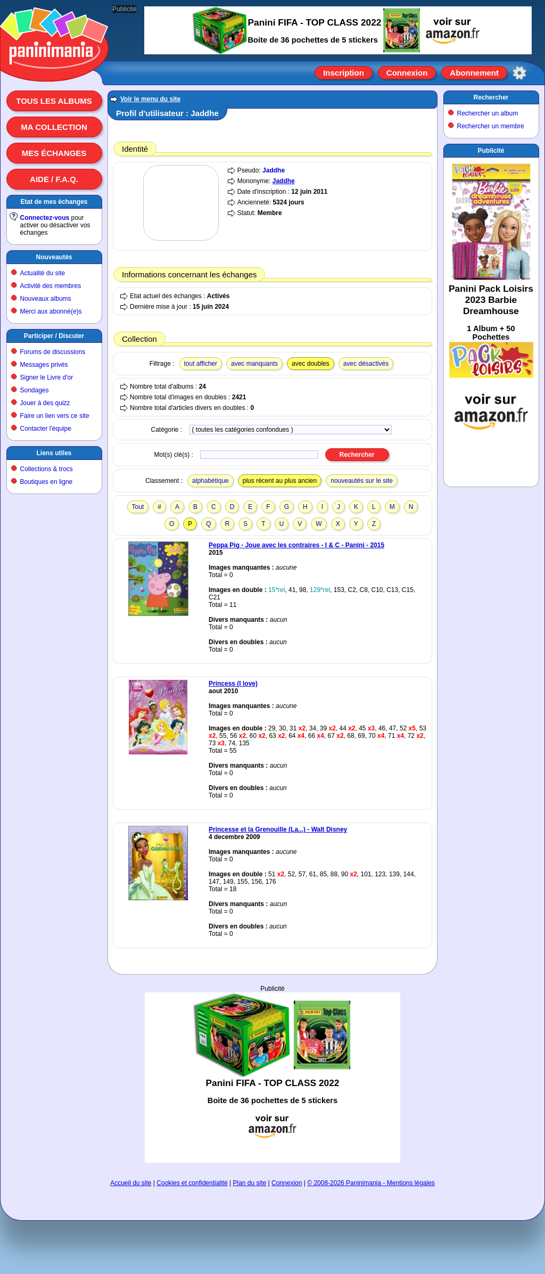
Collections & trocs (46, 469)
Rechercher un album (487, 113)
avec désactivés (366, 363)
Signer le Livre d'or (46, 377)
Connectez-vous (45, 217)
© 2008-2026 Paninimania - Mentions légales (371, 1183)
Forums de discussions (53, 352)
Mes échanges (54, 153)
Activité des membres (50, 286)
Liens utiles (53, 453)
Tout (138, 507)
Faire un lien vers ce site (54, 416)
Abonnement (474, 72)
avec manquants (254, 363)
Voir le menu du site (150, 99)
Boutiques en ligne (46, 482)
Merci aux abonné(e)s (51, 311)
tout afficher (200, 363)
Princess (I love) (233, 683)
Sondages (34, 390)
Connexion (407, 72)
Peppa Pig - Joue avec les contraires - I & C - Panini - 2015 (296, 545)
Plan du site (250, 1183)
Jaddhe (273, 170)
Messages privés (44, 364)
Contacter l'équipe (45, 428)
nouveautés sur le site (362, 480)
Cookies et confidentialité (191, 1183)
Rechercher (490, 97)
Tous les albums (54, 100)
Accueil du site (130, 1183)
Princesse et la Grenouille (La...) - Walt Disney (278, 829)
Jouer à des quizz (45, 403)
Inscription (343, 72)
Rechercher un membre (490, 126)
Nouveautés (54, 257)
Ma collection (54, 126)
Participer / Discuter (54, 336)
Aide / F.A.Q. (54, 179)
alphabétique (210, 480)
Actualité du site (42, 273)
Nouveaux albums (45, 298)
